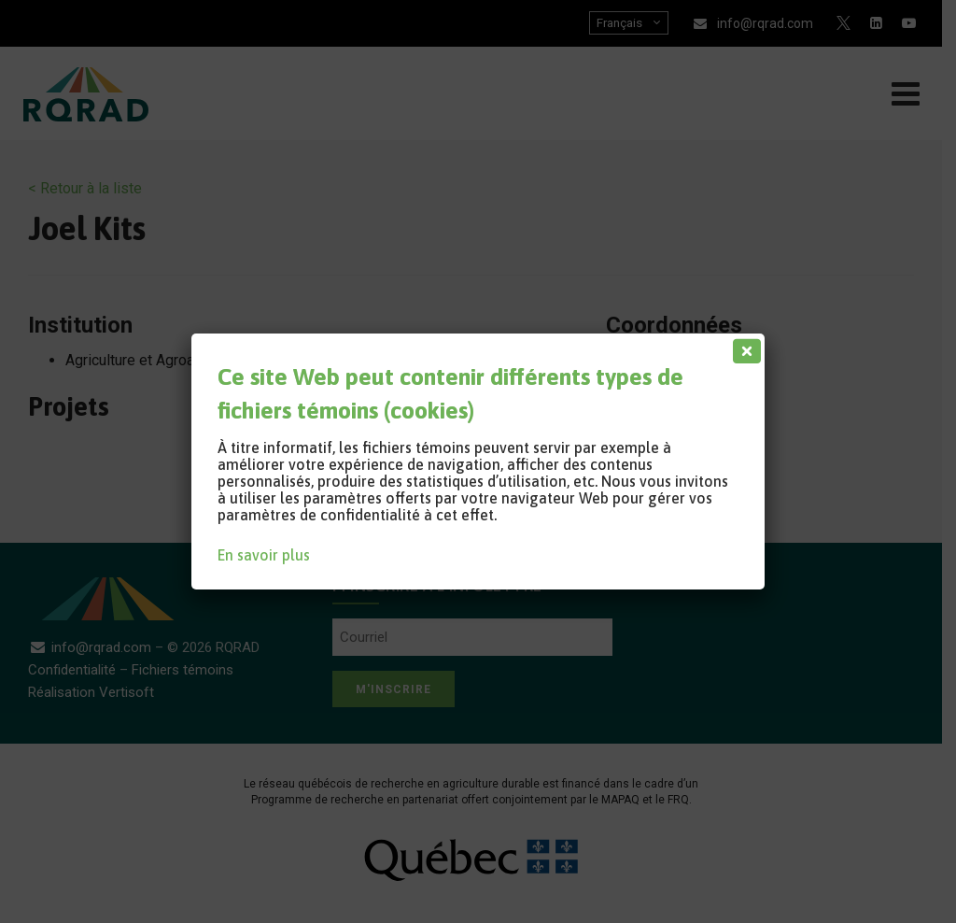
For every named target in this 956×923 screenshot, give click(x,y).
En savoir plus (264, 555)
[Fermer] (743, 347)
